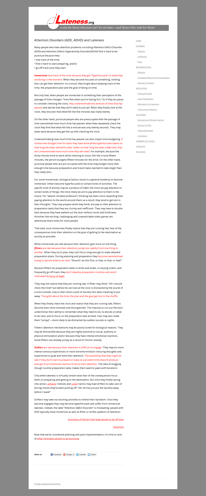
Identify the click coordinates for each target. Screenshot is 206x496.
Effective (141, 51)
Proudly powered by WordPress (47, 484)
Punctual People (145, 93)
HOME (138, 40)
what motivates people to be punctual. (58, 438)
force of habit (56, 276)
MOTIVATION (141, 88)
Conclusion (142, 136)
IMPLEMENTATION (143, 67)
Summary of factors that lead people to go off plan (96, 419)
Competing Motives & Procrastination (154, 77)
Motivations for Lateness (148, 104)
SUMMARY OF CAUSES (145, 141)
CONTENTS (140, 146)
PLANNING (140, 46)
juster (75, 383)
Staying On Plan (144, 125)
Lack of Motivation (145, 99)
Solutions (118, 427)
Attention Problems (146, 83)
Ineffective (142, 56)
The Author (140, 151)
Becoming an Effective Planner (151, 120)
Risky (140, 62)
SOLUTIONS (141, 114)
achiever (52, 383)
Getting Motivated (145, 130)
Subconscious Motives (147, 109)
